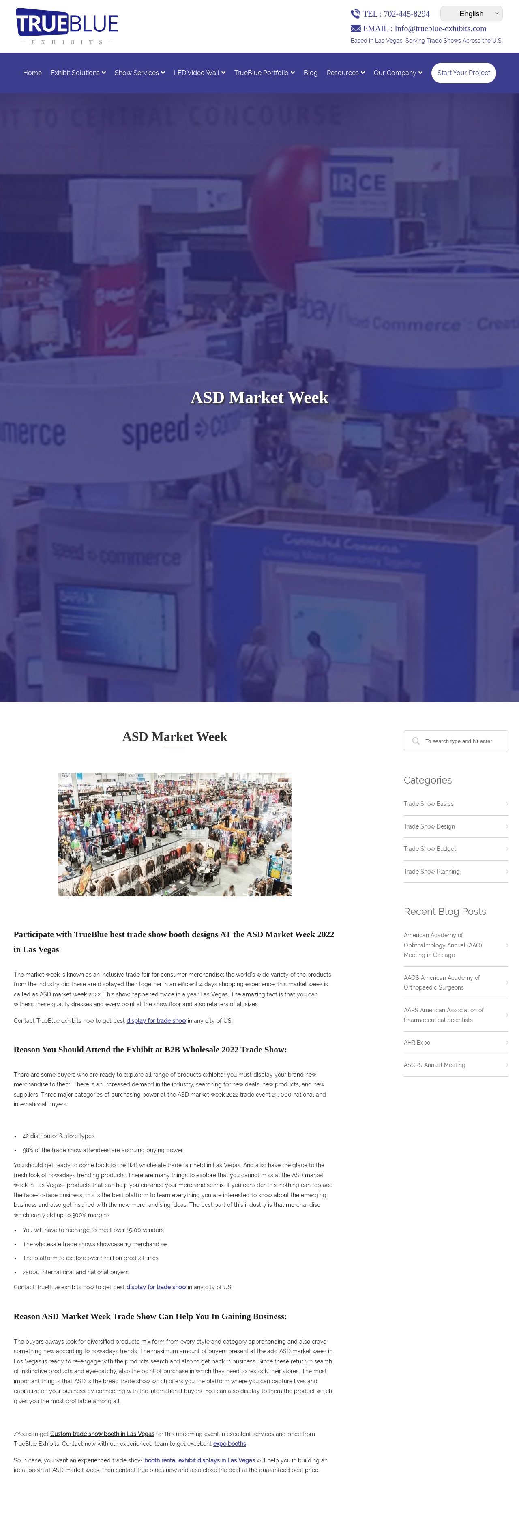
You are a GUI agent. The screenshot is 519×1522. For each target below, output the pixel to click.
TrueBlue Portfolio (264, 73)
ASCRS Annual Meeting (434, 1065)
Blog (311, 73)
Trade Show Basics (429, 804)
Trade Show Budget (430, 849)
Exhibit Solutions (78, 73)
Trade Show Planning (432, 871)
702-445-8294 (406, 13)
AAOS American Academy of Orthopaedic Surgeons (442, 983)
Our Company (398, 73)
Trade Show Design (429, 826)
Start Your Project (464, 73)
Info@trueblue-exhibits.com (441, 28)
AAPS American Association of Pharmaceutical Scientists (444, 1015)
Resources (346, 73)
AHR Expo (417, 1042)
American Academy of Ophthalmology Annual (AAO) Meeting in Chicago (443, 945)
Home (32, 73)
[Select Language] (471, 13)
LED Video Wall (199, 73)
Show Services (140, 73)
